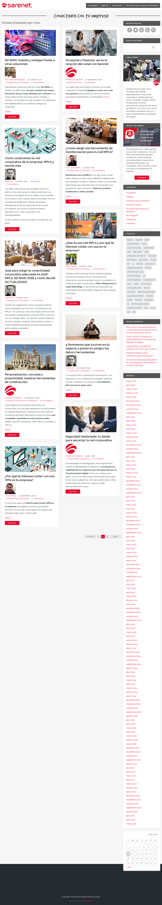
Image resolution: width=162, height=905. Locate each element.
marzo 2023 (131, 513)
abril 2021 (130, 592)
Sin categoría (132, 215)
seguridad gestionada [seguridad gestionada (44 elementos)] (146, 292)
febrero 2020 (132, 644)
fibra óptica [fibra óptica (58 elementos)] (143, 260)
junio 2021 (130, 584)
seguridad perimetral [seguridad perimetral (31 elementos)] (135, 296)
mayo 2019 (131, 680)
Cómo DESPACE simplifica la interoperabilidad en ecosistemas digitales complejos (141, 339)
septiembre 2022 (133, 532)
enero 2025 (131, 441)
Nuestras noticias (74, 82)
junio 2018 (130, 724)
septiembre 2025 (133, 413)
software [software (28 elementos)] (149, 296)
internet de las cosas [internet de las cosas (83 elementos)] (135, 272)
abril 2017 (130, 780)
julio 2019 (130, 672)
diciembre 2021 (133, 564)
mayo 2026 (131, 381)
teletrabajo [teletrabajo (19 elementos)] (149, 300)
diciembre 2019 (133, 652)
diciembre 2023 (133, 481)
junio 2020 (130, 628)
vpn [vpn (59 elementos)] (128, 312)
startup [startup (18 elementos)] (130, 300)
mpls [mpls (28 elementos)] (129, 284)
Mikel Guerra (71, 266)
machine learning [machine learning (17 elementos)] (134, 280)
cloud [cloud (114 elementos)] (144, 244)
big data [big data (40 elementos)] (139, 240)
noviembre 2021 (133, 568)
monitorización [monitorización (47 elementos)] (149, 280)
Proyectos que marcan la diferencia (142, 5)
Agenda (104, 5)
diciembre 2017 (133, 748)
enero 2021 (131, 604)
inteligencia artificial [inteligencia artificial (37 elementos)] (134, 268)
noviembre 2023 (133, 485)
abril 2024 (130, 469)
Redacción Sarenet (13, 398)
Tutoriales (130, 223)
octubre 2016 (132, 804)
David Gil (9, 181)
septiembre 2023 (133, 493)
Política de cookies (93, 897)
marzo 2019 (131, 688)
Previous (90, 537)
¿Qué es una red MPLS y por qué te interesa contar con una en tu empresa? (90, 246)
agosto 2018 (131, 716)
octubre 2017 (132, 756)
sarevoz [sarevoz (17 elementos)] (147, 288)
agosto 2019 (131, 668)
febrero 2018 (132, 740)
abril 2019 (130, 684)
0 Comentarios (37, 82)
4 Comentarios (98, 269)
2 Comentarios (12, 184)
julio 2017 (130, 768)
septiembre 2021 (133, 576)
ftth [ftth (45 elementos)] (128, 264)
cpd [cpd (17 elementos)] (128, 252)
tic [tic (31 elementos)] (128, 304)
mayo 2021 (131, 588)
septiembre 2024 (133, 453)
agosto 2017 (131, 764)
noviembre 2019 (133, 656)
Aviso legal (66, 897)
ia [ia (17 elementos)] (133, 264)
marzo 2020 (131, 640)
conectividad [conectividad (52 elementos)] (149, 248)
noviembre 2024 (133, 445)
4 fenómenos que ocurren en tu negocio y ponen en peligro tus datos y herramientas (88, 348)
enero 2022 (131, 560)
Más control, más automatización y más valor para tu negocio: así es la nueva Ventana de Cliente (141, 330)
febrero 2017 (131, 788)
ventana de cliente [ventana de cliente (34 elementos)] (134, 308)
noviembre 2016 (133, 800)
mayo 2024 (131, 465)
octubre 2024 (132, 449)
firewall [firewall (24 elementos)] (153, 260)
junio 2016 (130, 820)
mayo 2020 (131, 632)
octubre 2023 (132, 489)
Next (115, 537)
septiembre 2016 (133, 808)
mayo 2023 (131, 505)
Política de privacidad (78, 897)
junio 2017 (130, 772)
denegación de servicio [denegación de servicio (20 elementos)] (136, 256)
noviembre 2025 (133, 405)
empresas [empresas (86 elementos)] (152, 256)
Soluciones (117, 5)
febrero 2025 (132, 437)
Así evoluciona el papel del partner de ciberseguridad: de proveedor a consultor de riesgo (141, 362)
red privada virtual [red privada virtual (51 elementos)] (134, 288)
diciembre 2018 (133, 700)
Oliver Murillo (10, 496)
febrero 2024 (132, 473)
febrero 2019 (132, 692)
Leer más (12, 117)
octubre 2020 (132, 616)
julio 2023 (130, 497)
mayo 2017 (131, 776)
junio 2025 (130, 421)
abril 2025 (130, 429)
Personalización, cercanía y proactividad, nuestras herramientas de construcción (30, 378)
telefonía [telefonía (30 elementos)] (138, 300)
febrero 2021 (131, 600)
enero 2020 (131, 648)
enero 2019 (131, 696)
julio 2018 (130, 720)
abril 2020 (130, 636)
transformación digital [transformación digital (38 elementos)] (140, 304)
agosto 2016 (131, 812)
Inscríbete (142, 178)
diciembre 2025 (133, 401)
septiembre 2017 (133, 760)
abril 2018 (130, 732)
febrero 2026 (132, 393)
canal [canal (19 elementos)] (147, 240)
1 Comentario (37, 300)
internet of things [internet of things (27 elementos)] (133, 276)
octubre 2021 (132, 572)
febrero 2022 (132, 556)
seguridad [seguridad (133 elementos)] (131, 292)
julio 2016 (130, 816)
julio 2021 (130, 580)
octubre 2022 (132, 528)
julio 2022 (130, 536)
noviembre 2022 (133, 524)
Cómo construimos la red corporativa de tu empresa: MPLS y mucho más (29, 161)
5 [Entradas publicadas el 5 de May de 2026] (132, 849)
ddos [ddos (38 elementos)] (146, 252)
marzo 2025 (131, 433)
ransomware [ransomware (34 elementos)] (146, 284)
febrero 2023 (132, 517)
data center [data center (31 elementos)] (137, 252)
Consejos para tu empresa (17, 82)
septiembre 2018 (133, 712)
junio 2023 (130, 501)
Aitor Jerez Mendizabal (15, 80)
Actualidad (92, 5)
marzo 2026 (131, 389)
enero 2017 (131, 792)
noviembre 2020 (133, 612)
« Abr (128, 867)
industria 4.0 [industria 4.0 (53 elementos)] (150, 264)
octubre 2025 (132, 409)
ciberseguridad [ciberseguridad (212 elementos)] (133, 244)
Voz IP (106, 97)
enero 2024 (131, 477)
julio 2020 (130, 624)
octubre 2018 (132, 708)
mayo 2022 (131, 544)
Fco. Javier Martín (73, 168)
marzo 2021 (131, 596)
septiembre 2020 (133, 620)
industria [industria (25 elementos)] (139, 264)
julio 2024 (130, 457)
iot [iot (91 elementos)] (144, 276)
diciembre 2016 (133, 796)
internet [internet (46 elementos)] (148, 268)
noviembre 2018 (133, 704)
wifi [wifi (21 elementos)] (134, 312)
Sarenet (89, 901)
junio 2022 (130, 540)
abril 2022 (130, 548)
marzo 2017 (131, 784)
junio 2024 (130, 461)
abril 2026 (130, 385)
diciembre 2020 (133, 608)
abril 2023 (130, 509)
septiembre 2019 (133, 664)
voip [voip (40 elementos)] (145, 308)
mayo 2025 (131, 425)
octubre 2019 (132, 660)
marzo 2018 (131, 736)
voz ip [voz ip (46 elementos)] (152, 308)
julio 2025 (130, 417)
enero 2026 (131, 397)
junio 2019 (130, 676)
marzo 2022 (131, 552)
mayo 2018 (131, 728)
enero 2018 (131, 744)
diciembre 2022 (133, 520)
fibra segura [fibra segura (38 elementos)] (131, 260)
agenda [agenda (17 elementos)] (130, 240)
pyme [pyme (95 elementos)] (136, 284)
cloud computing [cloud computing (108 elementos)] (134, 248)
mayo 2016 (131, 824)
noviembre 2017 (133, 752)
